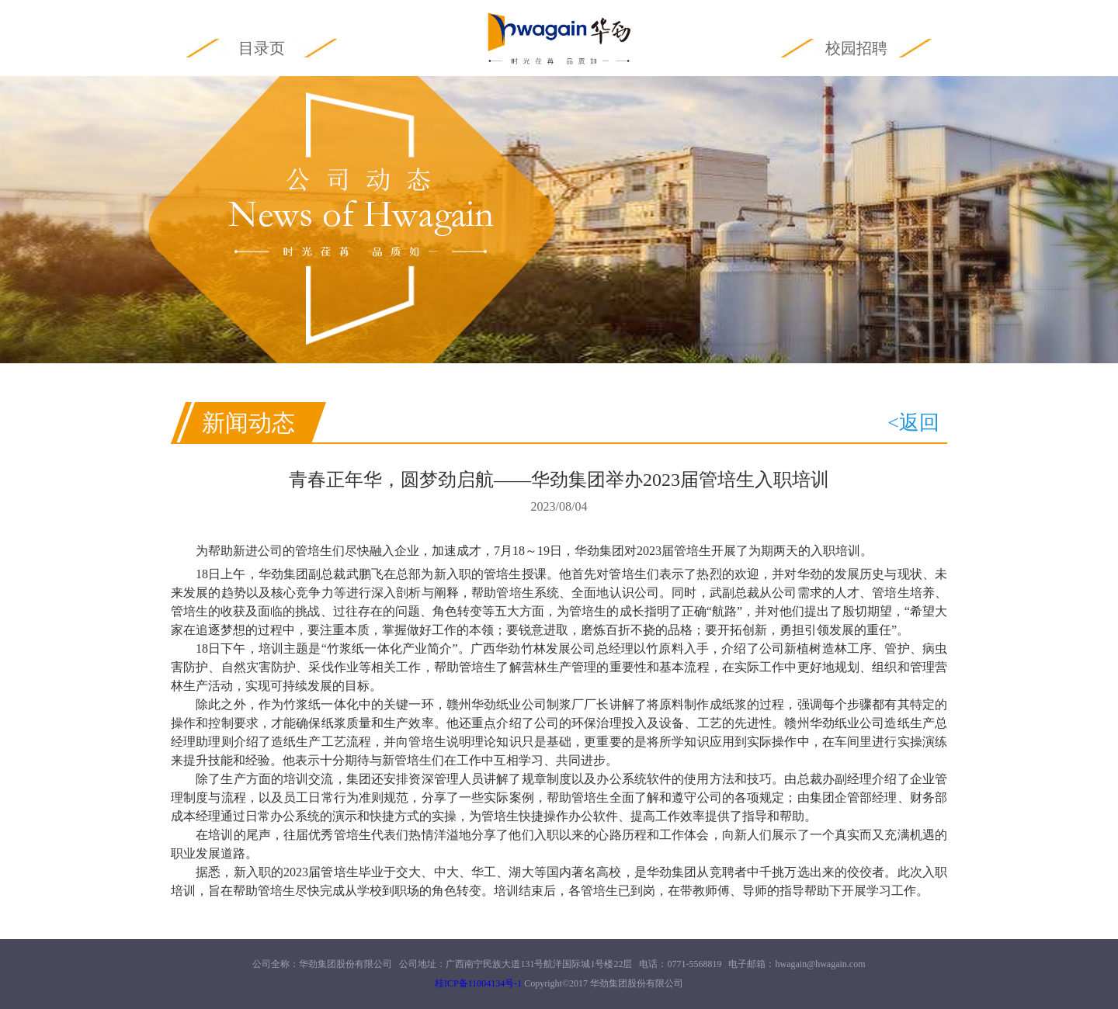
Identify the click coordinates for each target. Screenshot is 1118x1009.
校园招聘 (856, 48)
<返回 (913, 422)
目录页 (261, 48)
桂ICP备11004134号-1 (478, 983)
